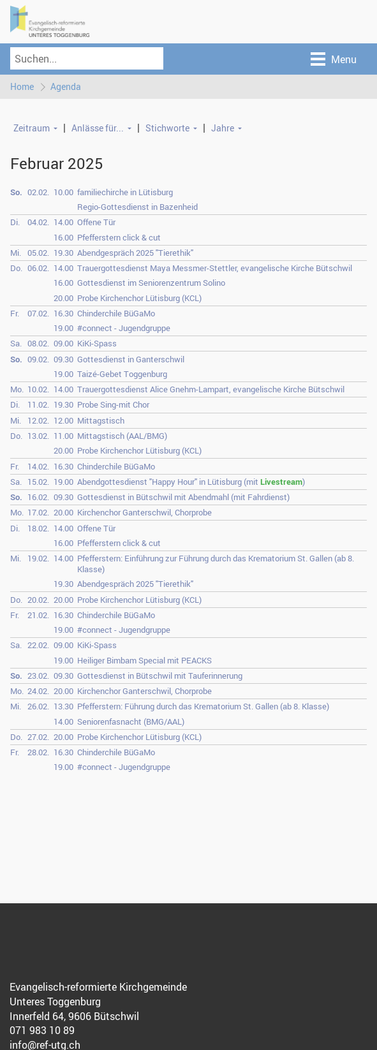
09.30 (63, 359)
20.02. (38, 599)
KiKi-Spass (97, 344)
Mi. (15, 252)
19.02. (38, 558)
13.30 (63, 707)
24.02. (38, 691)
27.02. (38, 737)
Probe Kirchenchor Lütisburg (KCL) (139, 298)
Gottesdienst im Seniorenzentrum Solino (151, 283)
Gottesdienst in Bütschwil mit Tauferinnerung (159, 675)
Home (22, 86)
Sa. (16, 344)
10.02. (38, 390)
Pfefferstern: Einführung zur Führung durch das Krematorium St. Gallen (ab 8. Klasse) (215, 563)
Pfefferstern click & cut (119, 237)
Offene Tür (96, 222)
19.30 (63, 252)
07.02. (38, 313)
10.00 (63, 192)
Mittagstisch (100, 420)
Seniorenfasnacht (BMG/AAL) (130, 721)
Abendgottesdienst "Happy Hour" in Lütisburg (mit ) (191, 481)
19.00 (63, 328)
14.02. (38, 466)
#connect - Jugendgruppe (123, 328)
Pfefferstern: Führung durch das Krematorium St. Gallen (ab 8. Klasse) (203, 707)
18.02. (38, 528)
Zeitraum (31, 128)
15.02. (38, 481)
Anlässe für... (97, 128)
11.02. (38, 405)
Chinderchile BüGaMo (116, 313)
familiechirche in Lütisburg (125, 192)
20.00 (63, 298)
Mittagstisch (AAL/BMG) (122, 435)
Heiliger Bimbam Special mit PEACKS (144, 660)
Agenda (65, 86)
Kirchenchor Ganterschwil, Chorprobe (144, 513)
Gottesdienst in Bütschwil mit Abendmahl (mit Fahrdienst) (183, 497)
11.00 (63, 435)
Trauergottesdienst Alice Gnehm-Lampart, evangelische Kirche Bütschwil (210, 390)
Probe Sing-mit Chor (113, 405)
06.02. (38, 268)
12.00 (63, 420)
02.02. (38, 192)
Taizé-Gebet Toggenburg (122, 374)
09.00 (63, 344)
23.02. (38, 675)
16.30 (63, 313)
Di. (15, 222)
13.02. (38, 435)
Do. (16, 268)
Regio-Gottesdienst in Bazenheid (137, 206)
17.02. (38, 513)
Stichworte (167, 128)
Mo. (17, 390)
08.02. (38, 344)
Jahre (222, 128)
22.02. (38, 645)
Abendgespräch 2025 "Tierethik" (135, 252)
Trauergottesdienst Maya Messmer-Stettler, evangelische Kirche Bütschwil (214, 268)
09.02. (38, 359)
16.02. (38, 497)
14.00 (63, 222)
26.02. (38, 707)
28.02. (38, 752)
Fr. (14, 313)
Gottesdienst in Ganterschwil (130, 359)
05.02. (38, 252)
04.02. (38, 222)
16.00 (63, 237)
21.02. (38, 615)
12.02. (38, 420)
